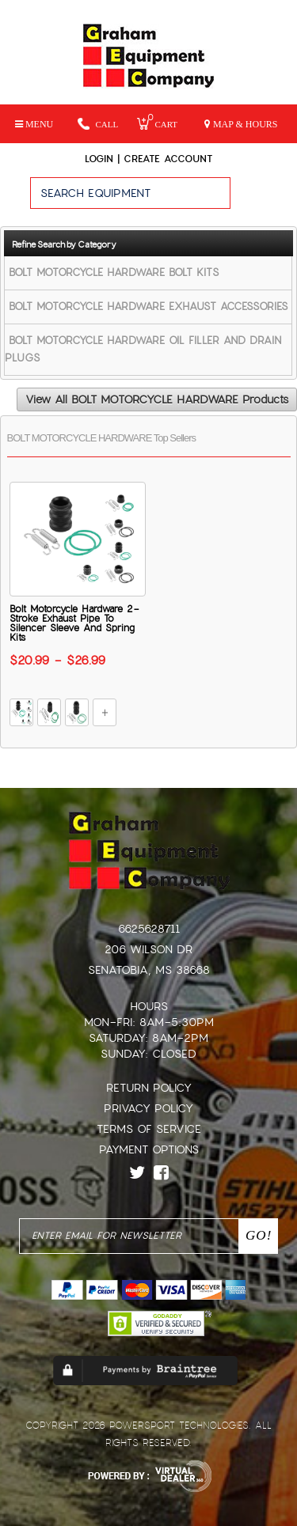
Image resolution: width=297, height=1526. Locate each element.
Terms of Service (149, 1129)
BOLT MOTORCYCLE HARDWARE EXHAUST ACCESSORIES (148, 306)
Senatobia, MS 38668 (149, 970)
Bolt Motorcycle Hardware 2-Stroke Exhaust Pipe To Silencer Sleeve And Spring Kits (74, 623)
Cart (157, 124)
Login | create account (148, 159)
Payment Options (149, 1149)
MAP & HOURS (241, 124)
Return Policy (149, 1088)
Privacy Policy (148, 1108)
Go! (263, 200)
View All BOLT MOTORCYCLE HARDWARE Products (156, 399)
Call (98, 124)
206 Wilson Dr (148, 949)
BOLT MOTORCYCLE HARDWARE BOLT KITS (114, 272)
